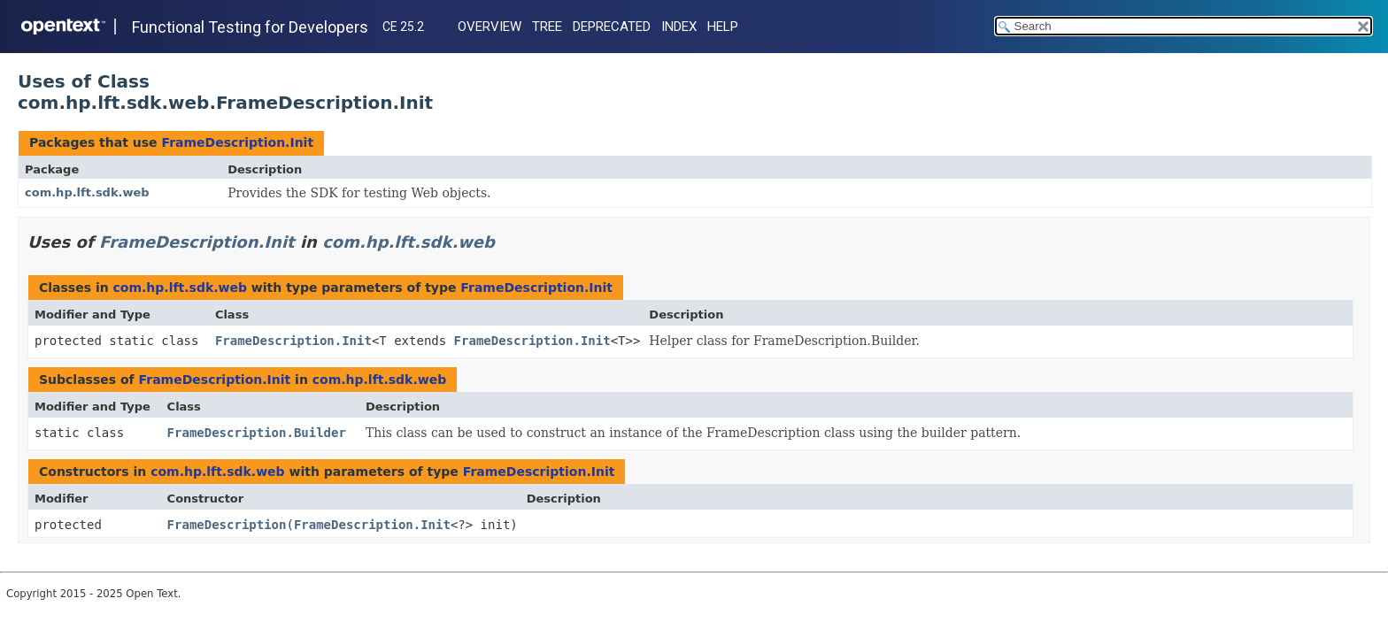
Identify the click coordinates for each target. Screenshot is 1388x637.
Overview (489, 27)
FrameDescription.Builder (256, 433)
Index (679, 27)
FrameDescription (227, 525)
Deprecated (612, 27)
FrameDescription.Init (237, 142)
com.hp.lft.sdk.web (87, 192)
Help (722, 27)
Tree (547, 27)
